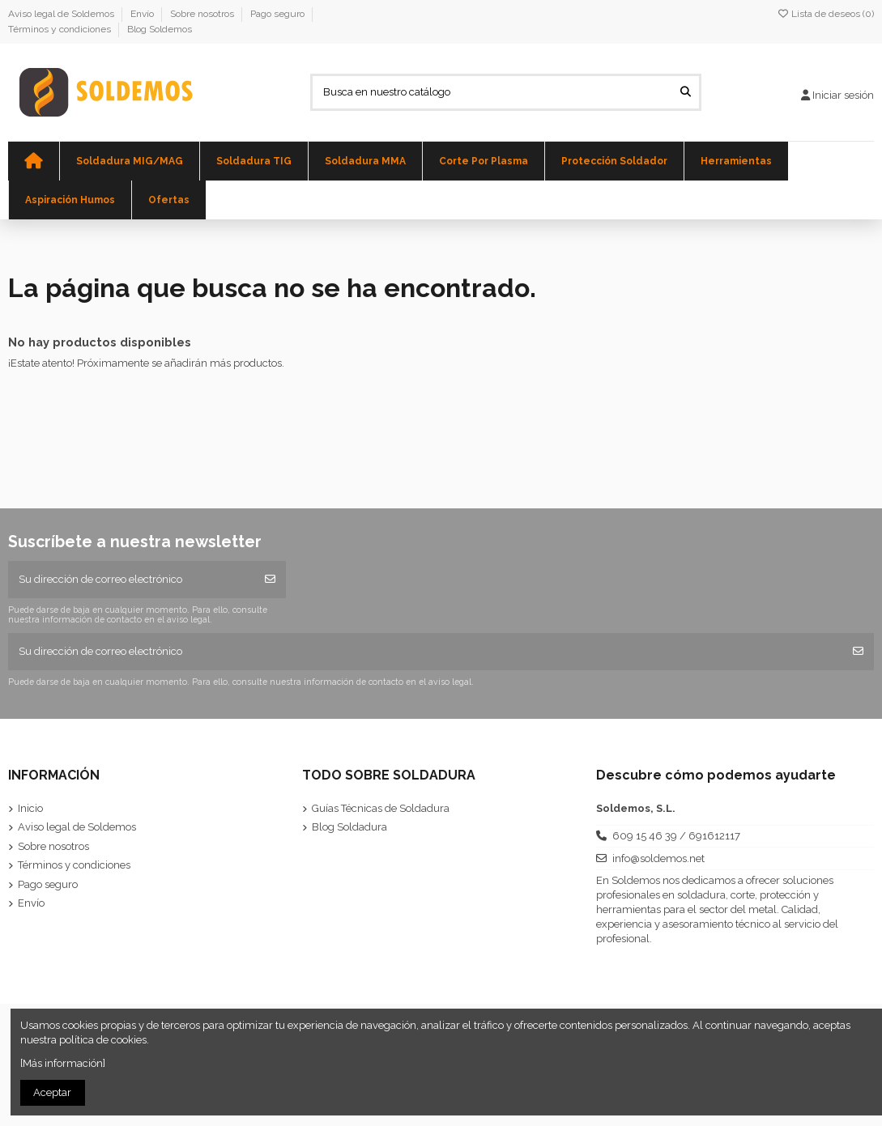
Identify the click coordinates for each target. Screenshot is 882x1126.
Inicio (30, 808)
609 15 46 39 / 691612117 (676, 836)
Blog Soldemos (159, 29)
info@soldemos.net (658, 858)
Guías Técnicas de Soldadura (381, 808)
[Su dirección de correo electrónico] (132, 579)
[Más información (61, 1063)
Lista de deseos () (825, 13)
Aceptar (52, 1092)
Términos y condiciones (60, 29)
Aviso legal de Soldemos (62, 13)
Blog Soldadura (349, 827)
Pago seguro (278, 13)
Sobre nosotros (203, 13)
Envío (143, 13)
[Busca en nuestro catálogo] (685, 92)
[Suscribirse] (270, 579)
